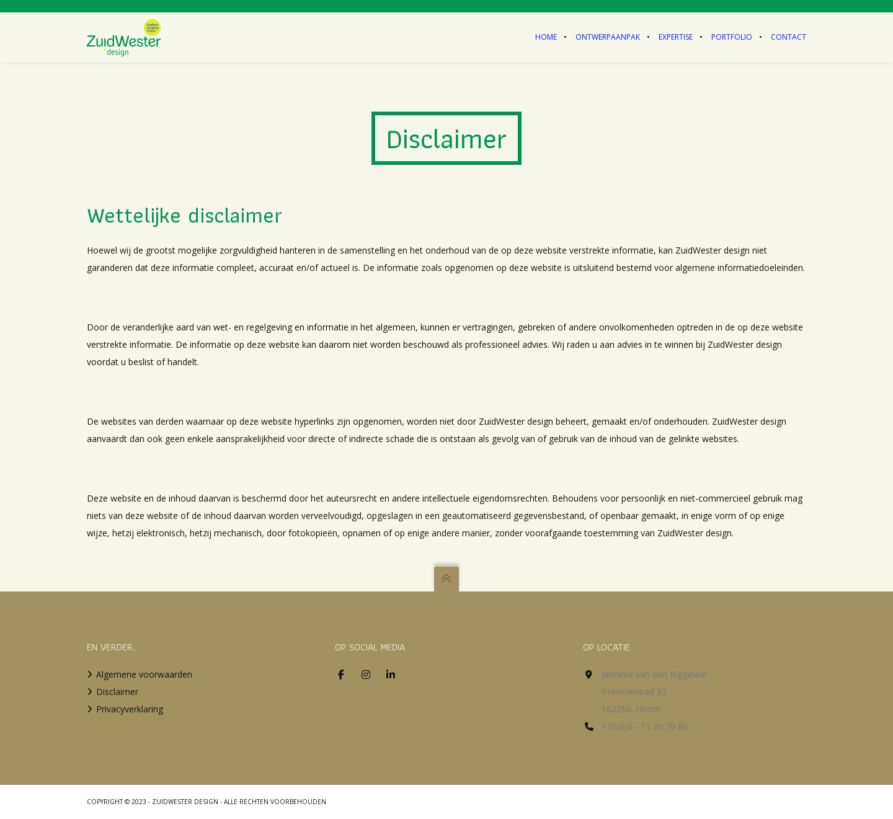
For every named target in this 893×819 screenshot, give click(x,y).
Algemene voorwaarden (144, 674)
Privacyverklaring (129, 709)
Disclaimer (117, 691)
